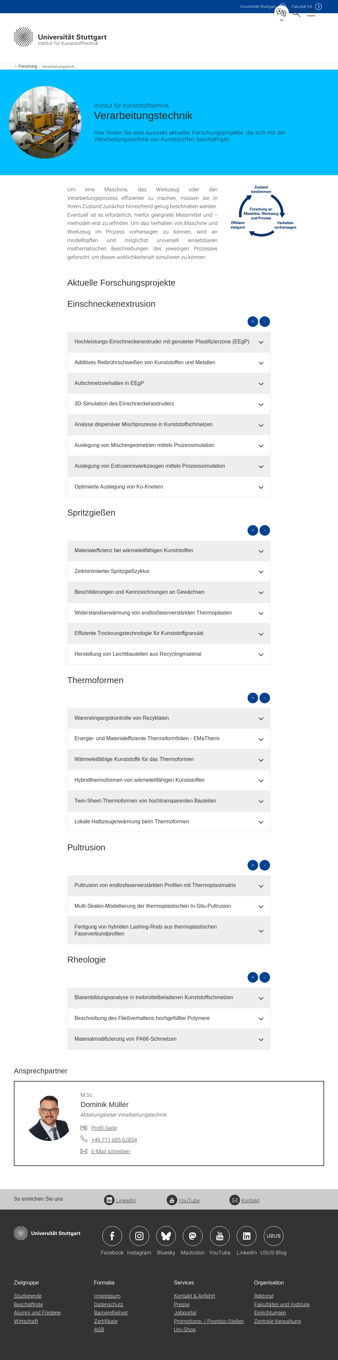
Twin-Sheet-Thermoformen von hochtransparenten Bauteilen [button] (146, 801)
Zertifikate (106, 1320)
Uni (258, 6)
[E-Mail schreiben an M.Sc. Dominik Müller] (105, 1151)
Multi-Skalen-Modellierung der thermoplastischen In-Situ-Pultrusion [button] (153, 906)
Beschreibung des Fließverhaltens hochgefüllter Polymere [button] (142, 1018)
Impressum (107, 1295)
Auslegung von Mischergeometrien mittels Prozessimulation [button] (144, 445)
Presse (181, 1304)
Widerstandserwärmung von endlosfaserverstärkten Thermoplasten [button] (153, 613)
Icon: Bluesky (166, 1236)
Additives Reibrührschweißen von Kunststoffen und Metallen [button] (145, 362)
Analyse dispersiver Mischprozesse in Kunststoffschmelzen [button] (144, 424)
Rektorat (264, 1295)
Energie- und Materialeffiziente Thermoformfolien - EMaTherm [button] (147, 738)
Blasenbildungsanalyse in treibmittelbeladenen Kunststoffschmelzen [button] (154, 997)
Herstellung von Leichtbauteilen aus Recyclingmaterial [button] (138, 654)
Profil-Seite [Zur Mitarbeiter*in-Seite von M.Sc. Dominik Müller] (104, 1127)
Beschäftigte (28, 1304)
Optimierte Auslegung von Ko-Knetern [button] (119, 487)
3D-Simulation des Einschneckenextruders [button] (124, 403)
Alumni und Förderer (37, 1312)
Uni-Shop (185, 1329)
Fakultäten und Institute (282, 1304)
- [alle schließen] (264, 321)
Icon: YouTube (220, 1236)
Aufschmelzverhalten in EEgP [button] (109, 383)
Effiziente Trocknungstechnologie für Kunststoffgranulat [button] (139, 633)
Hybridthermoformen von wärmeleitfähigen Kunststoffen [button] (140, 780)
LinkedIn (120, 1200)
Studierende (28, 1295)
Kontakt (244, 1200)
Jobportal (185, 1312)
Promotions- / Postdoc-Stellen (209, 1320)
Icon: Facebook (112, 1236)
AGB (99, 1329)
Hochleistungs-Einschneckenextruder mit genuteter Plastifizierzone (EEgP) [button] (162, 341)
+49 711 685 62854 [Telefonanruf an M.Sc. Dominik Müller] (114, 1139)
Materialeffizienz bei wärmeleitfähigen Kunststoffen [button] (134, 550)
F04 (302, 6)
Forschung (27, 66)
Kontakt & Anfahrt (194, 1295)
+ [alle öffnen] (253, 321)
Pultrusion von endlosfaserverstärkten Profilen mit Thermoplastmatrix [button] (155, 885)
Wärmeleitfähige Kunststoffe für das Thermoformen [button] (134, 759)
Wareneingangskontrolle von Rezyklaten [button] (122, 718)
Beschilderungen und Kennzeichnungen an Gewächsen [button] (140, 592)
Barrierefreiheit (111, 1312)
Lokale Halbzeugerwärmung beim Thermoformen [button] (132, 821)
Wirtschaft (26, 1320)
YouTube (183, 1200)
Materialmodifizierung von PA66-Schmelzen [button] (126, 1039)
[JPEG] (262, 211)
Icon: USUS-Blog (274, 1236)
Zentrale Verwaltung (277, 1320)
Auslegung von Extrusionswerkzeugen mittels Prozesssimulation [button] (150, 466)
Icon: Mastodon (193, 1236)
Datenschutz (108, 1304)
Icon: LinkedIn (246, 1236)
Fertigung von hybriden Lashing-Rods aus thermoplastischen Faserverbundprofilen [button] (146, 930)
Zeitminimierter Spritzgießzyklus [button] (112, 571)
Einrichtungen (270, 1312)
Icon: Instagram (139, 1236)
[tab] (169, 342)
